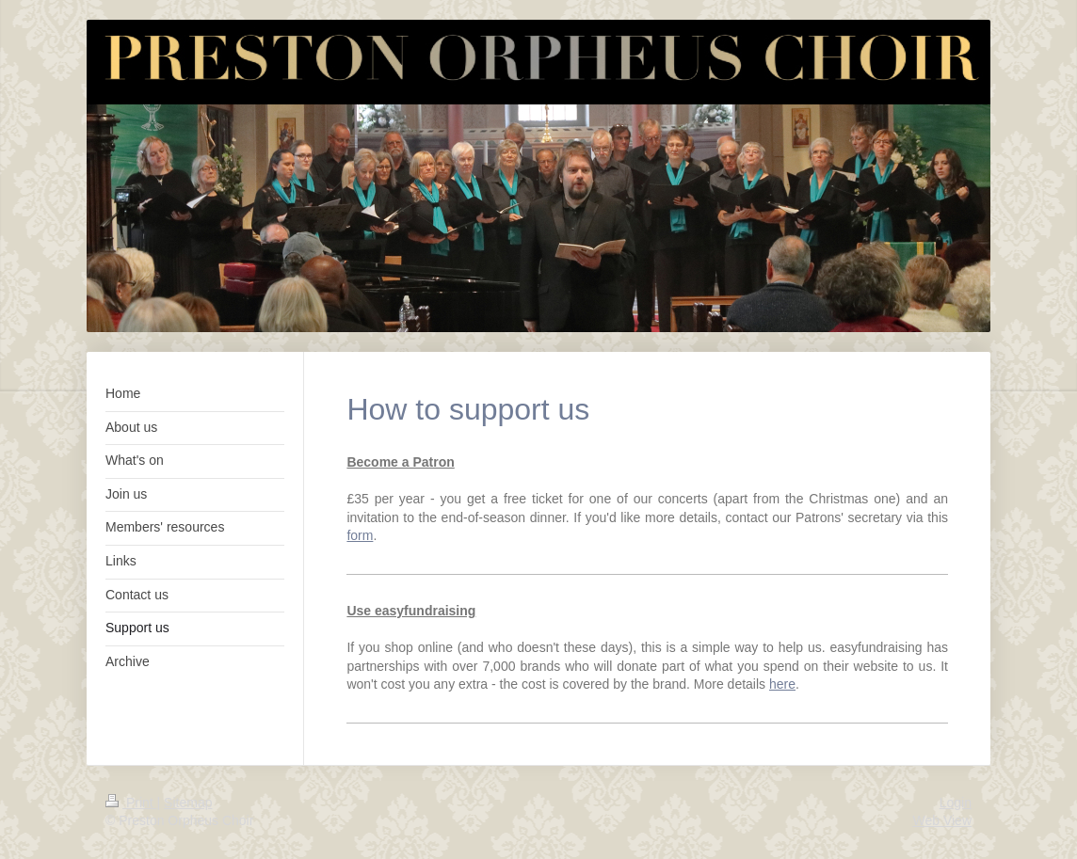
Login (956, 802)
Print (131, 802)
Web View (942, 820)
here (782, 684)
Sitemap (188, 802)
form (359, 535)
